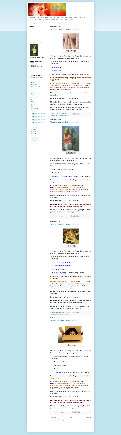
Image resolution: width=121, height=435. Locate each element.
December (34, 108)
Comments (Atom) (60, 420)
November (34, 110)
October (34, 112)
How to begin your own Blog (36, 77)
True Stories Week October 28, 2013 (64, 29)
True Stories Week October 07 (62, 413)
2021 (32, 93)
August (34, 127)
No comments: (68, 412)
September (34, 125)
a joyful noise (34, 84)
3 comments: (67, 113)
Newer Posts (53, 417)
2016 (32, 101)
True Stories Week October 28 (62, 115)
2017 (32, 99)
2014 (32, 104)
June (33, 131)
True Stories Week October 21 (62, 217)
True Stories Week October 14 (62, 314)
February (34, 138)
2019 (32, 95)
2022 (32, 92)
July (33, 129)
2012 (32, 143)
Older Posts (88, 417)
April (33, 135)
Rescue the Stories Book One (36, 64)
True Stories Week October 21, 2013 (64, 122)
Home (71, 417)
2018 (32, 97)
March (33, 137)
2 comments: (67, 312)
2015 (32, 103)
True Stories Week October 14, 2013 (64, 224)
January (34, 140)
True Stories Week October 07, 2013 (64, 321)
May (33, 133)
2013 (55, 115)
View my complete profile (35, 86)
